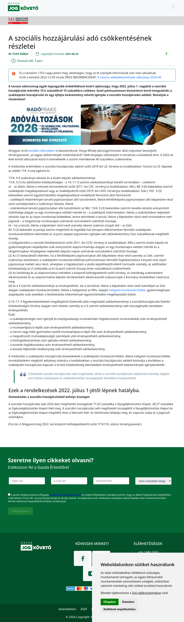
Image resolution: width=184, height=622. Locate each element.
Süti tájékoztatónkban (146, 593)
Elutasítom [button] (128, 601)
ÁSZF (83, 609)
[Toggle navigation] (173, 6)
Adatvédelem (67, 609)
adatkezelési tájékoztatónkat (64, 494)
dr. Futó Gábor (18, 54)
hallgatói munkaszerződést (127, 290)
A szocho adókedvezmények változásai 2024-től (129, 77)
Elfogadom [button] (110, 601)
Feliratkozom (20, 511)
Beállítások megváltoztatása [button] (119, 609)
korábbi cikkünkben (41, 151)
